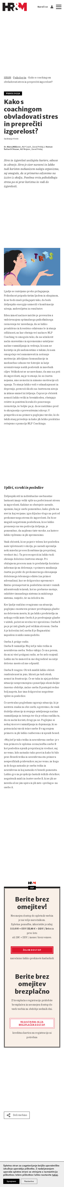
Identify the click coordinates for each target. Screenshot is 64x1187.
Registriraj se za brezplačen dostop (32, 1023)
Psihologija (19, 77)
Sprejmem (11, 1181)
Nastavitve (29, 1181)
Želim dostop (32, 950)
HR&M (7, 77)
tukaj (55, 1175)
